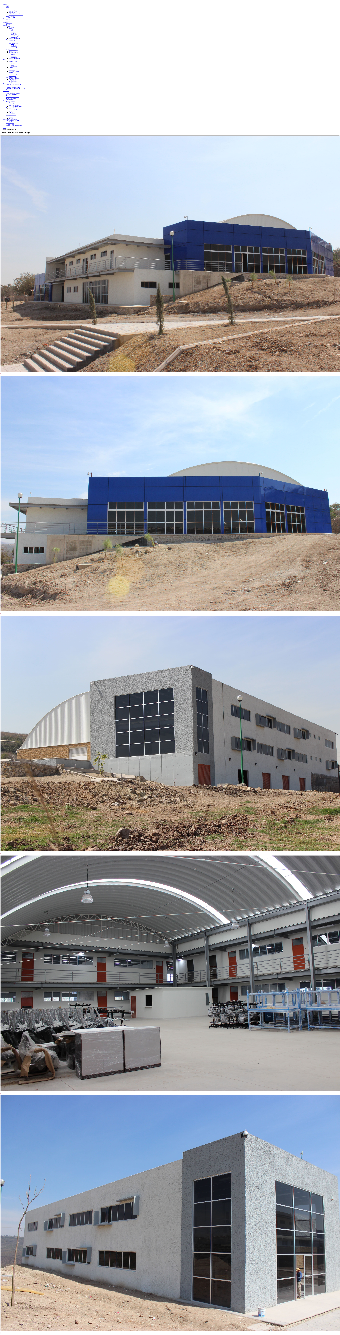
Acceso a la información (11, 94)
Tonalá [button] (7, 39)
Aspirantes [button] (5, 22)
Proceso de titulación (13, 74)
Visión (7, 7)
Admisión (8, 24)
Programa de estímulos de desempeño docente (16, 88)
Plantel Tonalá (12, 40)
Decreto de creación (13, 11)
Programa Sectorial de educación (16, 13)
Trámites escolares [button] (13, 62)
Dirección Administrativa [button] (11, 107)
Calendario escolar (13, 61)
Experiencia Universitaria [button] (11, 77)
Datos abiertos (9, 95)
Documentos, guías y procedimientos (14, 125)
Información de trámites (14, 109)
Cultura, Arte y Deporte (14, 78)
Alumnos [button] (8, 60)
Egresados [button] (8, 74)
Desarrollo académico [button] (13, 29)
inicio (10, 102)
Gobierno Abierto (10, 91)
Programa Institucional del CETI (16, 15)
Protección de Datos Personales (13, 93)
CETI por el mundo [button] (13, 81)
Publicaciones (12, 113)
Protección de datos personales (12, 120)
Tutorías (13, 32)
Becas (10, 68)
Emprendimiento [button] (12, 79)
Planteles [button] (5, 25)
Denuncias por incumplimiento (12, 97)
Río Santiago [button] (9, 49)
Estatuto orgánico (12, 12)
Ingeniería (8, 21)
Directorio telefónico (10, 16)
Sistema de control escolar (14, 38)
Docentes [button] (5, 83)
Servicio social (12, 70)
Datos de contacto (10, 123)
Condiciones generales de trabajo (16, 9)
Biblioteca (13, 33)
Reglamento (11, 67)
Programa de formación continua (13, 87)
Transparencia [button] (6, 91)
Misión (7, 6)
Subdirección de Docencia (14, 105)
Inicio (10, 108)
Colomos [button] (8, 26)
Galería (10, 28)
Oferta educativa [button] (6, 18)
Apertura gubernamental (11, 98)
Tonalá (12, 65)
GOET (12, 44)
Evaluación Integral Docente (12, 86)
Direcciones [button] (5, 100)
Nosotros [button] (5, 4)
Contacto (10, 112)
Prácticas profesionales (14, 71)
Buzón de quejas (9, 99)
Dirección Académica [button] (10, 101)
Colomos (13, 63)
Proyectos (13, 80)
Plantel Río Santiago (13, 50)
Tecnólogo (8, 19)
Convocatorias (9, 89)
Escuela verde (14, 37)
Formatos (11, 72)
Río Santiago (14, 66)
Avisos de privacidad (10, 121)
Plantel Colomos (12, 27)
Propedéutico (9, 23)
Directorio (11, 111)
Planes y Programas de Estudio (15, 106)
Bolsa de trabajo (12, 76)
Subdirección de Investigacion (15, 104)
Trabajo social (14, 34)
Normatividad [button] (9, 9)
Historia (7, 5)
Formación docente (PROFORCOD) (14, 84)
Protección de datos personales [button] (10, 119)
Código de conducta (10, 17)
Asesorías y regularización (17, 36)
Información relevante (11, 124)
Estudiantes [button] (5, 59)
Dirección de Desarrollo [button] (11, 115)
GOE (12, 30)
